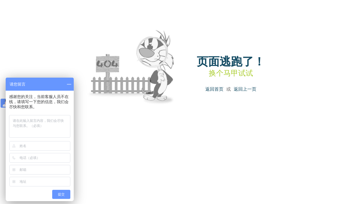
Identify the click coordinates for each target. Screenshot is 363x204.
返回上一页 (245, 89)
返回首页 (214, 89)
